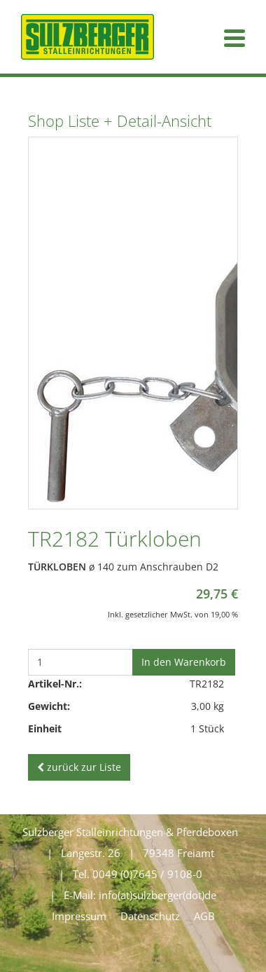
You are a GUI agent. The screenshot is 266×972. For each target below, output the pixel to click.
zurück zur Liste (79, 767)
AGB (204, 916)
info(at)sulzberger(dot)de (157, 895)
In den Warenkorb (183, 662)
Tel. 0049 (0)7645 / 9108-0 (137, 874)
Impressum (79, 916)
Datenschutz (150, 916)
